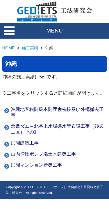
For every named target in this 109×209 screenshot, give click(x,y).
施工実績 (30, 48)
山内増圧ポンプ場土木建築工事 (43, 154)
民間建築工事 (25, 142)
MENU (54, 31)
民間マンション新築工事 (36, 165)
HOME (8, 48)
